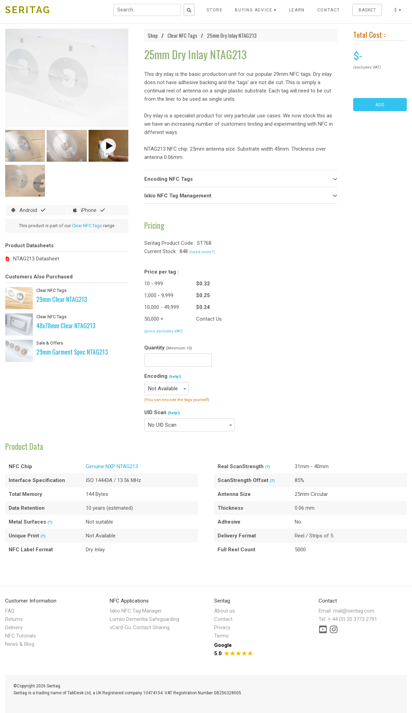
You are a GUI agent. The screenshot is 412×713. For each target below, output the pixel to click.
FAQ (10, 611)
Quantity (168, 348)
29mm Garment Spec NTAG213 (72, 351)
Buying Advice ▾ (256, 10)
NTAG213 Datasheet (36, 259)
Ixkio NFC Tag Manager (136, 611)
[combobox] (166, 388)
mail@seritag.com (353, 611)
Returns (14, 619)
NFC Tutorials (20, 636)
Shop (153, 35)
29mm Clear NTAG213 (61, 299)
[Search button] (189, 10)
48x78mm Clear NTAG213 (65, 325)
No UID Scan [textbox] (162, 425)
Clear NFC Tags (87, 225)
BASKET (367, 10)
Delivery (13, 627)
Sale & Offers (49, 343)
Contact (223, 619)
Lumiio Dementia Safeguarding (144, 619)
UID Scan (162, 412)
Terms (221, 636)
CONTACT (328, 10)
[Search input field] (147, 10)
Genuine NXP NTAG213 (112, 466)
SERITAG (28, 10)
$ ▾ (398, 10)
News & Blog (19, 644)
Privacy (222, 627)
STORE (214, 10)
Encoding (162, 376)
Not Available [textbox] (163, 388)
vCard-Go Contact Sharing (140, 627)
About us (224, 611)
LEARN (297, 10)
